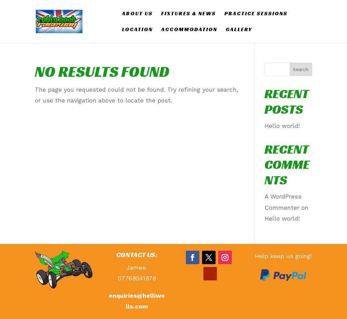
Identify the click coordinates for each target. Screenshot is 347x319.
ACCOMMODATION (189, 30)
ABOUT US (137, 14)
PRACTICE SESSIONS (256, 14)
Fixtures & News (188, 14)
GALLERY (239, 30)
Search (300, 69)
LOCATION (137, 30)
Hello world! (282, 125)
